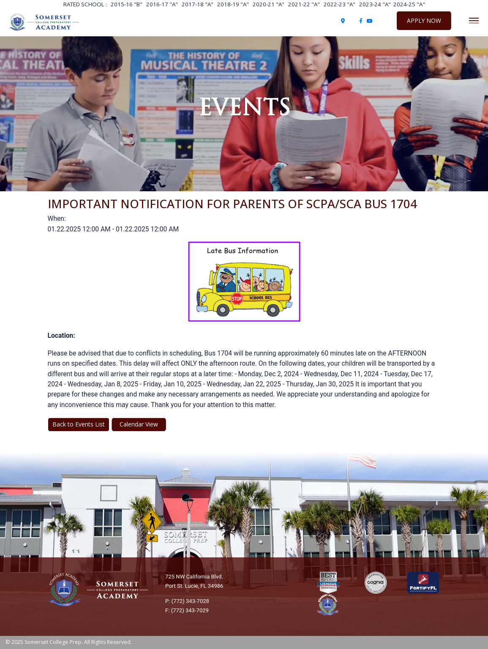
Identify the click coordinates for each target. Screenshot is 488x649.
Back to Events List (78, 424)
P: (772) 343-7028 (187, 601)
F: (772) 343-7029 (187, 610)
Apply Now (424, 20)
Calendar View (139, 424)
